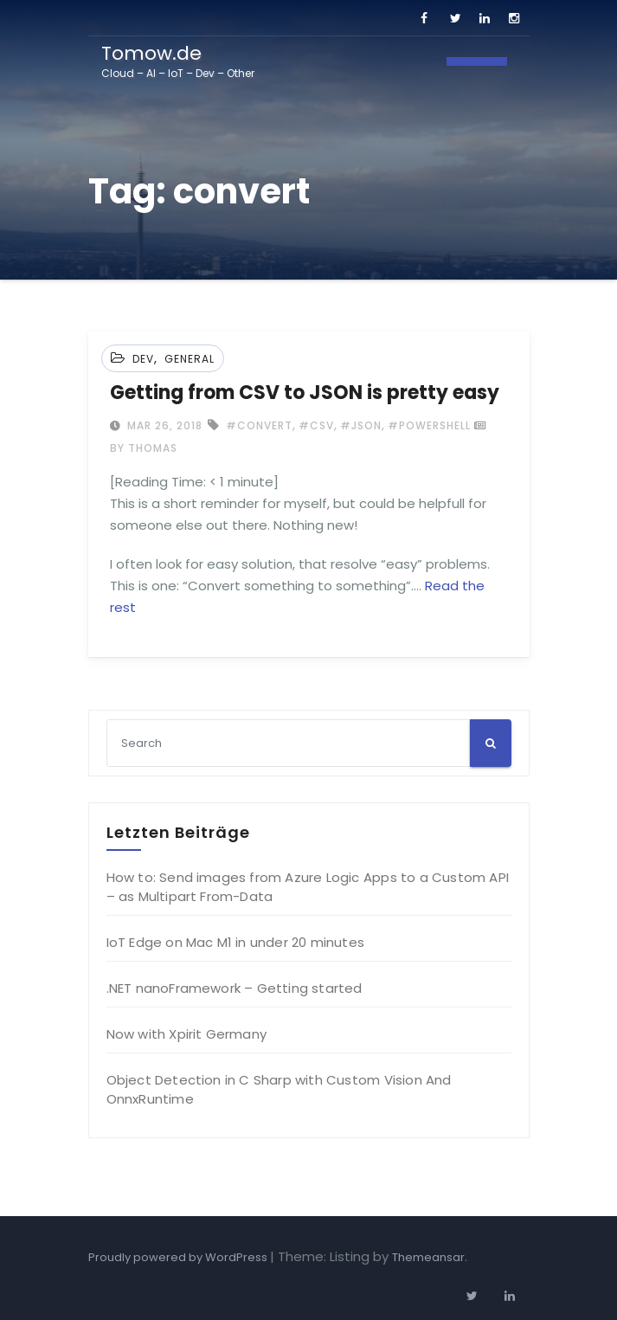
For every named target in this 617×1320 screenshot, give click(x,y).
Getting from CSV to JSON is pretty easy (304, 392)
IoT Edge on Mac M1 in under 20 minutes (235, 942)
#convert (259, 425)
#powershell (429, 425)
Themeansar (428, 1257)
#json (361, 425)
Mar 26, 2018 (163, 425)
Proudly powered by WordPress (179, 1257)
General (189, 358)
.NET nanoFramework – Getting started (234, 988)
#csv (316, 425)
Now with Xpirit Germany (186, 1034)
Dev (143, 358)
